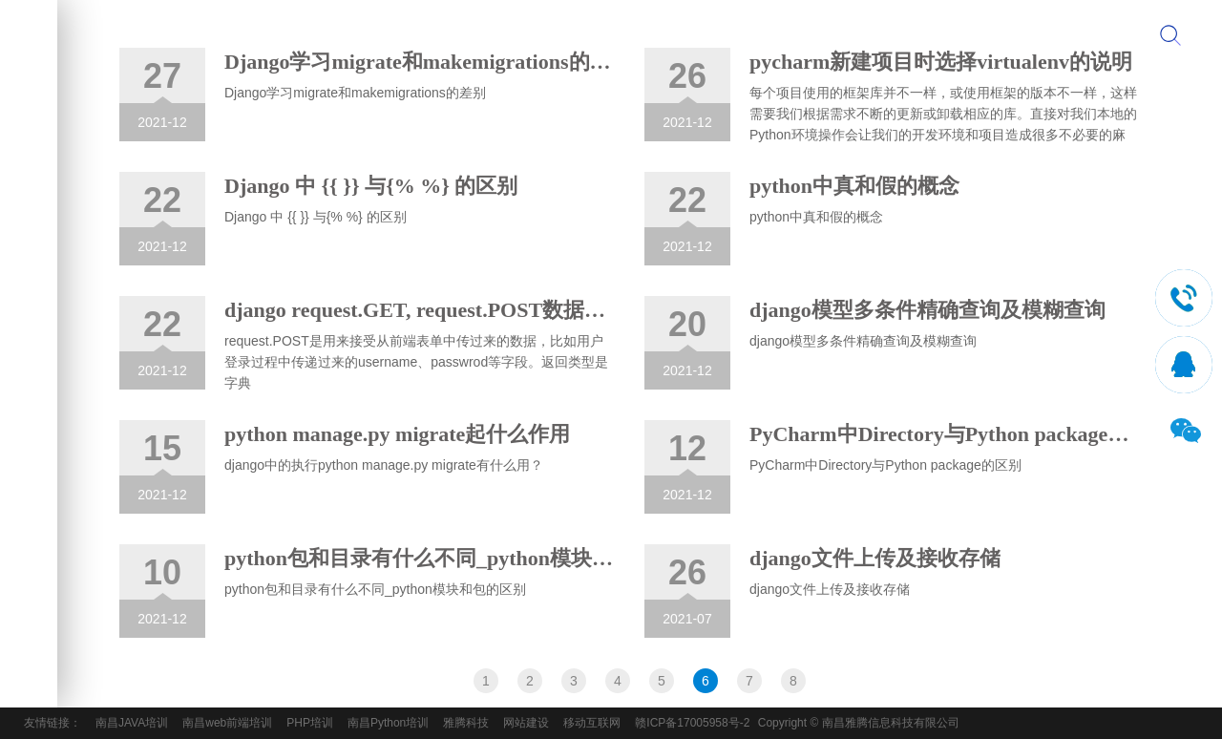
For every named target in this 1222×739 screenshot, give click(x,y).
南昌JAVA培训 (131, 722)
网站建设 (526, 722)
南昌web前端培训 (227, 722)
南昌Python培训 (388, 722)
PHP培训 (309, 722)
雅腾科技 (466, 722)
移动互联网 (592, 722)
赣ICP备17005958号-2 (692, 722)
